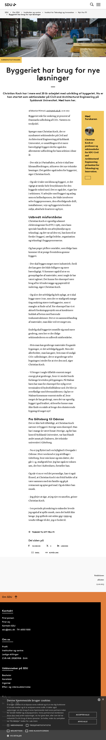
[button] (8, 725)
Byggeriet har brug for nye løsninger (25, 15)
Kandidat (7, 681)
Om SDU (16, 12)
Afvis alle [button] (82, 721)
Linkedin (62, 546)
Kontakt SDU (8, 627)
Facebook (35, 546)
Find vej (6, 624)
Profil (5, 649)
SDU (6, 12)
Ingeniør (6, 685)
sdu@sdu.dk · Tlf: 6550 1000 (16, 631)
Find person (8, 620)
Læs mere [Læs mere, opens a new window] (33, 721)
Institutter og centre (32, 12)
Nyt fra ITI (82, 12)
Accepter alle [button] (82, 715)
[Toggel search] (92, 4)
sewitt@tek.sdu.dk (53, 111)
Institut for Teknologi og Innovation (59, 12)
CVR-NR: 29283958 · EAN (14, 660)
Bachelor (6, 677)
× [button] (103, 699)
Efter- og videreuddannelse (16, 689)
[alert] (53, 718)
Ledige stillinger (10, 656)
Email (35, 554)
